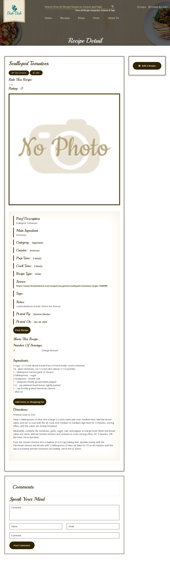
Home (48, 18)
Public (38, 274)
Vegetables (38, 242)
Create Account (157, 7)
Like (37, 72)
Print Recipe (21, 330)
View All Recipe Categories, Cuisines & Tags (94, 10)
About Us (113, 18)
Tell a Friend (19, 72)
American (35, 250)
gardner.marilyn (42, 314)
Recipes (65, 18)
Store (96, 18)
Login (140, 7)
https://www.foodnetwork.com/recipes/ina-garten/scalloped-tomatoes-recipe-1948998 (63, 285)
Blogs (81, 18)
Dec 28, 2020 (41, 322)
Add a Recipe (147, 65)
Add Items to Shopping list (29, 401)
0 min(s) (37, 258)
